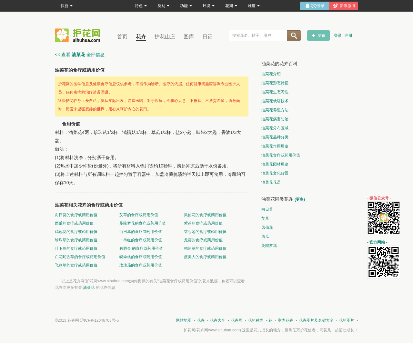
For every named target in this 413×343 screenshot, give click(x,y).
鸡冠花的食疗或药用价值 (76, 231)
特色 (141, 6)
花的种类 (255, 320)
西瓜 (265, 236)
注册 (348, 35)
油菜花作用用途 (274, 146)
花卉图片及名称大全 (316, 320)
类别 (163, 6)
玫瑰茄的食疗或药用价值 (140, 265)
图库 (189, 36)
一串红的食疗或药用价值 (140, 240)
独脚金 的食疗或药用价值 (141, 248)
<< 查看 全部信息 (80, 54)
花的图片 (346, 320)
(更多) (300, 199)
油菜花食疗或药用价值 (280, 155)
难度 (254, 6)
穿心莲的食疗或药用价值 (205, 231)
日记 (207, 36)
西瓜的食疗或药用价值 (74, 223)
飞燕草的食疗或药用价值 (76, 265)
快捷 (67, 6)
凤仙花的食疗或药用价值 (205, 215)
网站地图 (183, 320)
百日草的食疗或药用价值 (140, 231)
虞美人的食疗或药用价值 (205, 257)
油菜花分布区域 (274, 128)
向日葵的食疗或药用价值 (76, 215)
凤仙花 (267, 227)
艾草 (265, 218)
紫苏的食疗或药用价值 (203, 223)
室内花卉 (285, 320)
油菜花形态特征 (274, 83)
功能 (186, 6)
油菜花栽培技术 (274, 101)
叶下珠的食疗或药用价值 (76, 248)
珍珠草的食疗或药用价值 (76, 240)
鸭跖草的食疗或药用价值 (205, 248)
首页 (122, 36)
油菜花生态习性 (274, 92)
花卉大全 (217, 320)
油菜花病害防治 (274, 119)
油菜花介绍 (271, 74)
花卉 (141, 36)
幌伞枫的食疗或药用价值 (140, 257)
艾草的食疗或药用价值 (138, 215)
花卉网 (79, 35)
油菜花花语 (271, 182)
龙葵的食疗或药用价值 (203, 240)
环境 (209, 6)
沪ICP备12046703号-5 (99, 320)
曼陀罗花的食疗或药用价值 (142, 223)
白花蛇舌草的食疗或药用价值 (80, 257)
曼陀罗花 (269, 245)
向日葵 (267, 209)
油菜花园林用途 (274, 164)
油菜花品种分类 (274, 137)
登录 (338, 35)
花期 (231, 6)
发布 (321, 35)
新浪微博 (347, 6)
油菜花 (89, 287)
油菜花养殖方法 (274, 110)
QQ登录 (318, 6)
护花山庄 (165, 36)
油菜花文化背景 (274, 173)
